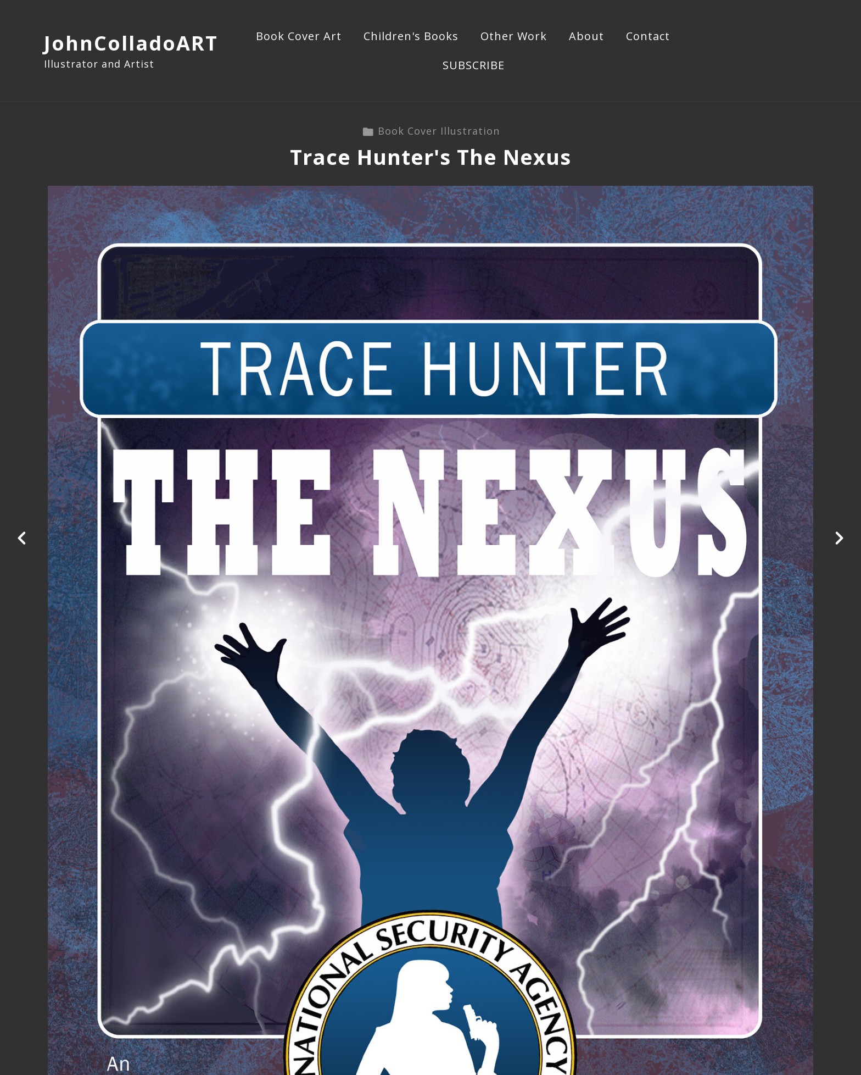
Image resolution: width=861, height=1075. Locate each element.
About (586, 36)
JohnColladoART (131, 43)
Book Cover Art (299, 36)
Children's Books (411, 36)
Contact (648, 36)
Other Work (513, 36)
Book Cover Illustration (431, 130)
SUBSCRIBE (474, 66)
